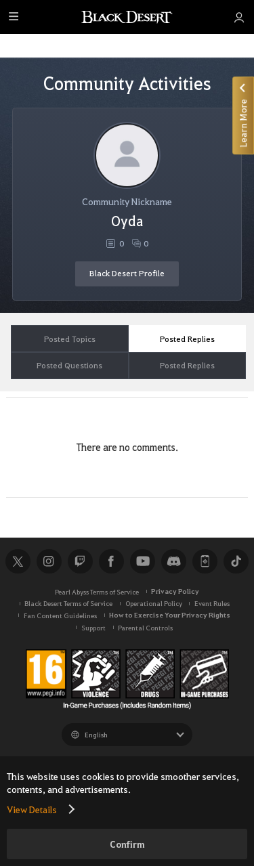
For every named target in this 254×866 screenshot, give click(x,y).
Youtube (142, 561)
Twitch (80, 561)
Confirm (127, 844)
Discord (173, 561)
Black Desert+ (204, 561)
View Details (32, 809)
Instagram (49, 561)
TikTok (236, 561)
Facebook (111, 561)
